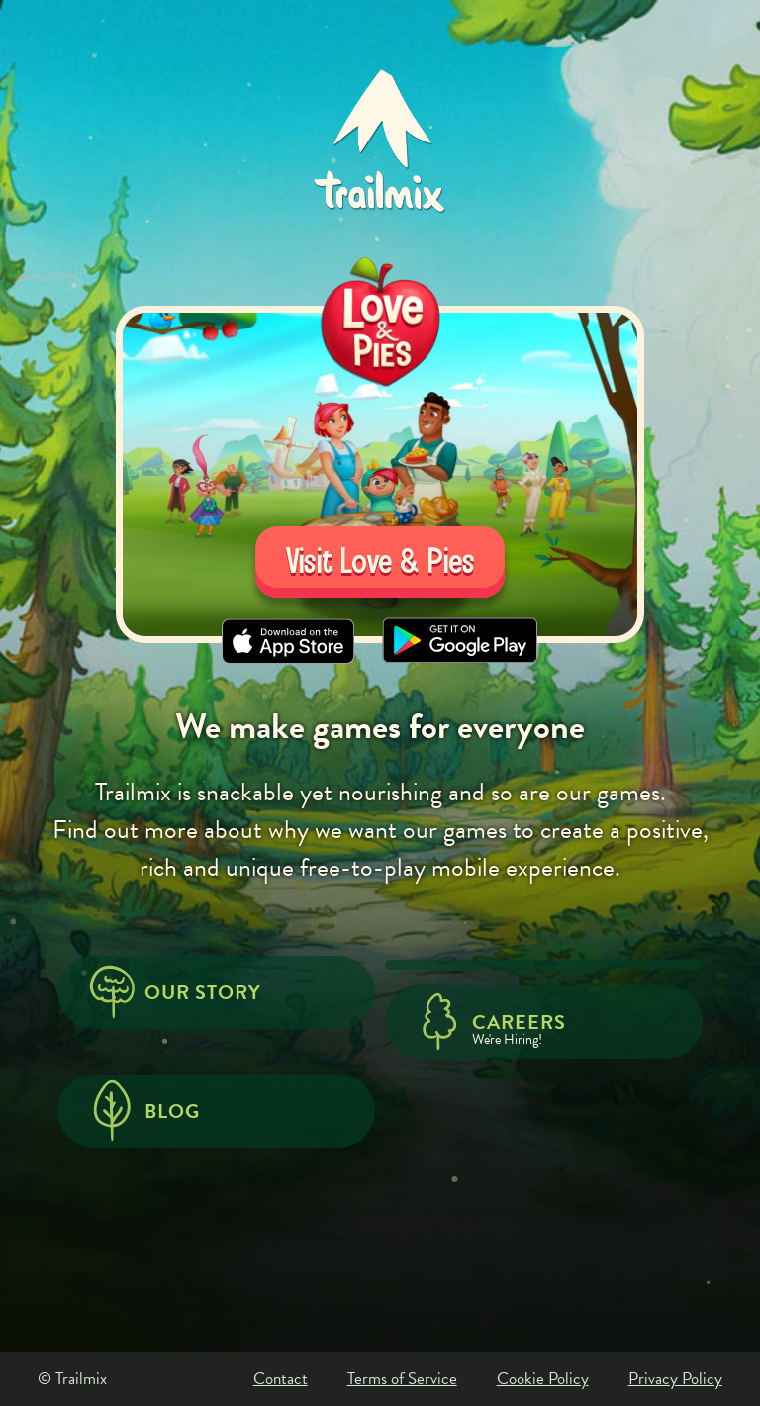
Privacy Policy (675, 1378)
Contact (280, 1378)
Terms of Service (402, 1378)
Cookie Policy (543, 1378)
